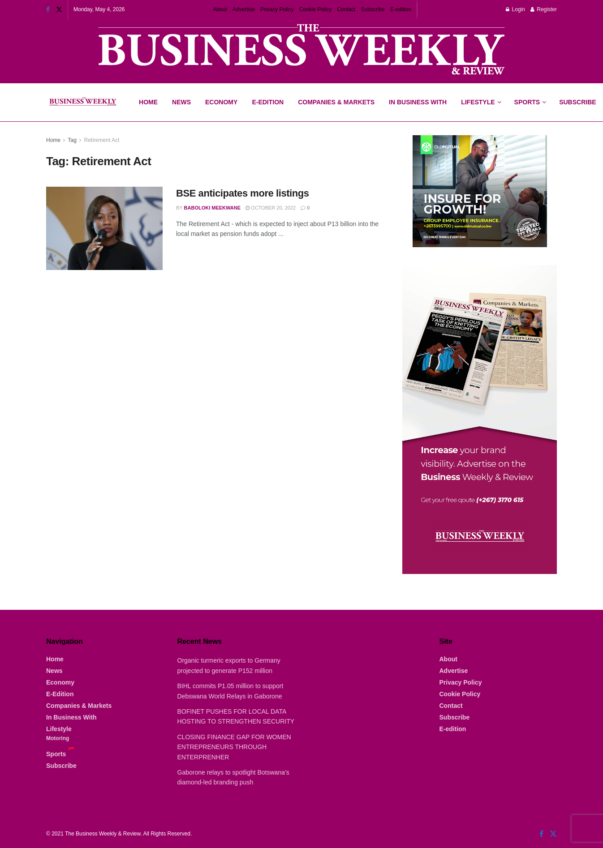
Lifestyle (478, 102)
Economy (221, 102)
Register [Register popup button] (543, 9)
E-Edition (268, 102)
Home (148, 102)
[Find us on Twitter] (553, 834)
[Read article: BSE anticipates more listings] (104, 228)
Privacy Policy (277, 9)
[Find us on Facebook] (541, 834)
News (181, 102)
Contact (346, 9)
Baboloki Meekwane (212, 207)
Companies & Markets (336, 102)
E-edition (400, 9)
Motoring (57, 738)
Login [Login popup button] (515, 9)
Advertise (244, 9)
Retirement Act (102, 140)
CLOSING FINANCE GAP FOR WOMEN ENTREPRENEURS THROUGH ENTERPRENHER (234, 747)
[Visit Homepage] (82, 102)
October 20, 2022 (271, 207)
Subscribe (373, 9)
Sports (530, 94)
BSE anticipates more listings (242, 193)
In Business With (418, 102)
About (220, 9)
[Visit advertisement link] (301, 50)
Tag (72, 140)
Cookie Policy (315, 9)
